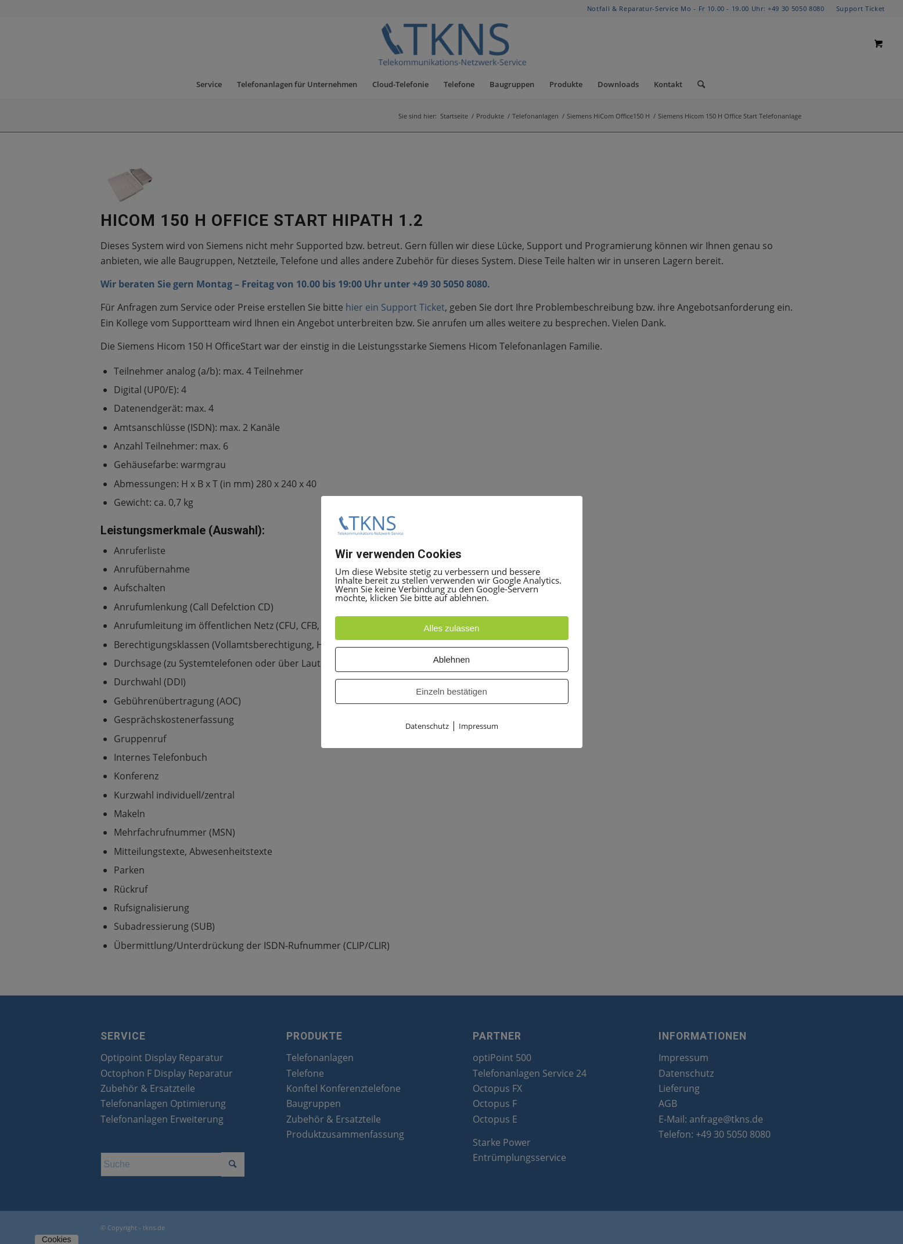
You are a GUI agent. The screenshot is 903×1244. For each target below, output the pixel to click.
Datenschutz (427, 726)
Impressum (478, 726)
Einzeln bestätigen (451, 692)
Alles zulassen (452, 629)
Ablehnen (451, 660)
